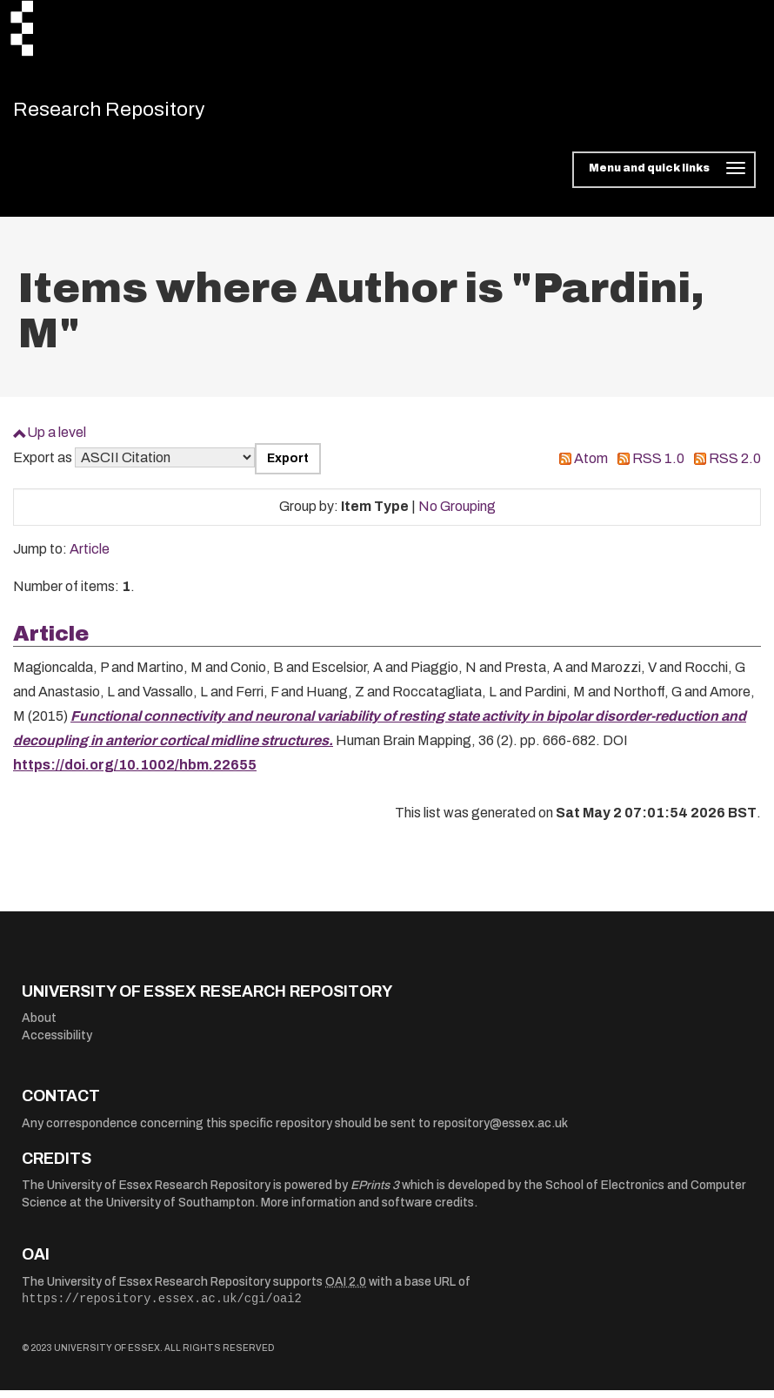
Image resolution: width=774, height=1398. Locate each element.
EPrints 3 (374, 1193)
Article (90, 556)
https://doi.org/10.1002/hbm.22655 (135, 772)
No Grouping (457, 514)
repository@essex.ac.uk (500, 1131)
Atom (591, 466)
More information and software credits (367, 1210)
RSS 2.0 (735, 466)
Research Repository (135, 113)
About (39, 1025)
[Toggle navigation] (664, 177)
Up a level (56, 440)
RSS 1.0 (658, 466)
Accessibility (57, 1043)
